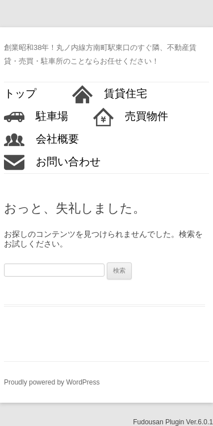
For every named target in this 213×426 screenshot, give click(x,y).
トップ (25, 93)
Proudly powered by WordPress (52, 382)
